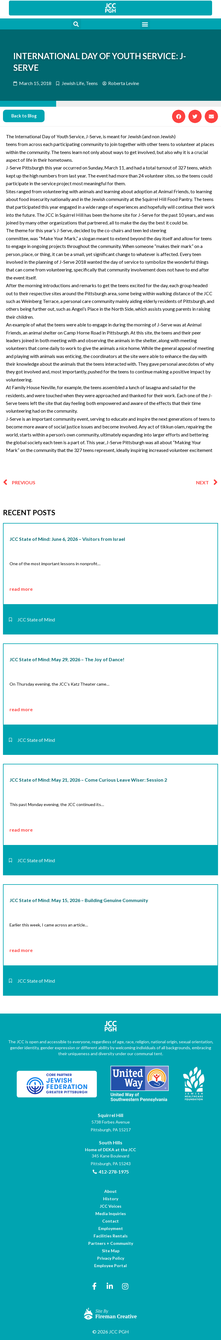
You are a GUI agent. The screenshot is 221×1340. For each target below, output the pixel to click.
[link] (110, 8)
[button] (76, 24)
